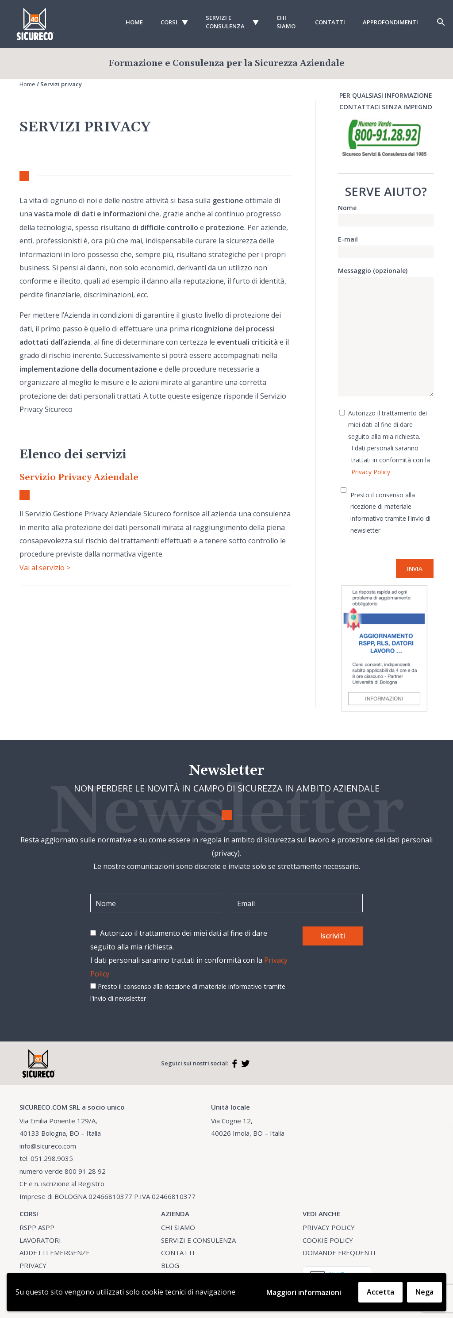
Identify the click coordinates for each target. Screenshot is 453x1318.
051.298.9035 (52, 1158)
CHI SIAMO (178, 1227)
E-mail (386, 245)
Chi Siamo (286, 22)
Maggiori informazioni (303, 1292)
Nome (386, 214)
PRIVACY (32, 1265)
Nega (424, 1292)
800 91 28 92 (85, 1171)
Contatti (330, 22)
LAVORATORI (40, 1240)
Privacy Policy (370, 472)
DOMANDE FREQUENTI (339, 1252)
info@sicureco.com (47, 1145)
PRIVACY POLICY (329, 1227)
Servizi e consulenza (225, 22)
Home (134, 22)
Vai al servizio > (44, 568)
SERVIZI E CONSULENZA (198, 1240)
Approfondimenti (390, 22)
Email (246, 903)
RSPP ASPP (36, 1227)
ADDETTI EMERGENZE (54, 1252)
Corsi (169, 22)
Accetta (380, 1292)
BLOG (170, 1265)
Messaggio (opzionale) (386, 332)
